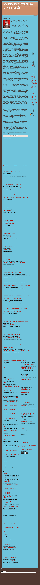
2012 (31, 111)
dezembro (33, 65)
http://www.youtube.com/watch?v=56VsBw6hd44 (27, 371)
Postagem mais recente (6, 165)
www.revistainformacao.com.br (25, 392)
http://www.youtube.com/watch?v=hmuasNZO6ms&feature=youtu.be (25, 389)
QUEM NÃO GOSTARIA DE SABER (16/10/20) (10, 233)
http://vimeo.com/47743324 (24, 435)
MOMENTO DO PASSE (7, 259)
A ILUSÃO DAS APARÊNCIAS (33, 86)
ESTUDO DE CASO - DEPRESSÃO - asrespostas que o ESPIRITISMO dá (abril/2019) (15, 282)
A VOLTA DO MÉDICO (33, 93)
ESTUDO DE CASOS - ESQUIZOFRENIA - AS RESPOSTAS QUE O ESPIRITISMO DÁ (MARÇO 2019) (17, 285)
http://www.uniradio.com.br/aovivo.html (26, 402)
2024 (31, 54)
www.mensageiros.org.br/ (24, 442)
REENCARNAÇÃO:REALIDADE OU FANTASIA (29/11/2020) (11, 213)
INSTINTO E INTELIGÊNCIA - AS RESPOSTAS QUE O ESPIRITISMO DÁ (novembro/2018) (15, 301)
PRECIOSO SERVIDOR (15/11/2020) (8, 220)
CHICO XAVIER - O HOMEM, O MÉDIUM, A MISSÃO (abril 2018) (12, 337)
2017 (31, 62)
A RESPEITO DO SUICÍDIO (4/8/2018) (9, 324)
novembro (33, 66)
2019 (31, 60)
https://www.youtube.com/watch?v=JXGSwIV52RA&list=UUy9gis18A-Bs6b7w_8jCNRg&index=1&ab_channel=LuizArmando (19, 226)
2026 (31, 52)
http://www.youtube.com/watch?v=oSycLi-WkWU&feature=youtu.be (26, 380)
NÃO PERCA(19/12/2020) (7, 207)
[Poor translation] (4, 571)
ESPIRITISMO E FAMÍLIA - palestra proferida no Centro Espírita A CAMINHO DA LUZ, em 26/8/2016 (11, 418)
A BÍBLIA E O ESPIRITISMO (7, 390)
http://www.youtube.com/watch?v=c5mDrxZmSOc (27, 364)
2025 (31, 53)
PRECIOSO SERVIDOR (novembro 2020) (9, 223)
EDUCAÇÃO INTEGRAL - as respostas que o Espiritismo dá (11, 454)
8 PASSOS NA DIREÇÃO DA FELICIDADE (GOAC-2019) (11, 269)
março (32, 105)
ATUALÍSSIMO (33, 81)
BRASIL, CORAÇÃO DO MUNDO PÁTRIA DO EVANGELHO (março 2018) (13, 344)
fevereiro (33, 106)
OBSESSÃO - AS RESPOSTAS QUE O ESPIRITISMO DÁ (11, 509)
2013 (31, 110)
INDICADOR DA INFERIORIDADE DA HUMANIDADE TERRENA (34, 102)
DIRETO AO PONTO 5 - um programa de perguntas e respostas (12, 334)
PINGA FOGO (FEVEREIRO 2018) (8, 347)
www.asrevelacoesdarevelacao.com (8, 181)
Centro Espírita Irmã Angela (7, 174)
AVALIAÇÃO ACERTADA (33, 90)
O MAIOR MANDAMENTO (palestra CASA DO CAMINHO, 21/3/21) (12, 187)
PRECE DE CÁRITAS (6, 534)
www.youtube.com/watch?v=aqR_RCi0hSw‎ (26, 414)
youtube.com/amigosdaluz (7, 492)
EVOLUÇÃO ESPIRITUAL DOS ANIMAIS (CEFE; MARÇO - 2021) (12, 194)
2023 (31, 55)
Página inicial (15, 165)
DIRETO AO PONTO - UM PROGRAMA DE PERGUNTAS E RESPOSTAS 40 (13, 298)
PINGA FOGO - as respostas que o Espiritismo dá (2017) (11, 382)
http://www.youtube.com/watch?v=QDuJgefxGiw (10, 560)
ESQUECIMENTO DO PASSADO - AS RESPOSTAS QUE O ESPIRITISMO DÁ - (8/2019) (15, 262)
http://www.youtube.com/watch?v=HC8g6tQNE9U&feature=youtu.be (25, 428)
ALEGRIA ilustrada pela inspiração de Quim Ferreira (10, 457)
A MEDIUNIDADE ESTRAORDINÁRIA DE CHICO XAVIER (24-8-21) (12, 171)
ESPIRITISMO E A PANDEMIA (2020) (8, 249)
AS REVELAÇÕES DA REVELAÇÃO (18, 6)
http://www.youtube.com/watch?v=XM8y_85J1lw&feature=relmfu (25, 406)
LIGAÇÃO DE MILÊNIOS (33, 77)
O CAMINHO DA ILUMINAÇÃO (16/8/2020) (9, 246)
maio (32, 73)
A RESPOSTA (33, 94)
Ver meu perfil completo (33, 116)
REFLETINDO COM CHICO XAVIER (33, 96)
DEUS (4, 531)
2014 (31, 109)
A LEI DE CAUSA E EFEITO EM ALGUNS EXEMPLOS (11, 506)
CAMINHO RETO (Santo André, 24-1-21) (9, 200)
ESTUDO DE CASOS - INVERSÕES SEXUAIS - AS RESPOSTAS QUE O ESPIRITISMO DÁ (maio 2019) (17, 275)
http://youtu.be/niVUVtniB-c (24, 424)
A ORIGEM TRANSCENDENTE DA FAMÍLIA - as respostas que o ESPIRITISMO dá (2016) (11, 430)
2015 (31, 64)
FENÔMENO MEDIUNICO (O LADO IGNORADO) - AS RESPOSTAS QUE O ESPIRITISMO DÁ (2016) (11, 435)
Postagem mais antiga (24, 165)
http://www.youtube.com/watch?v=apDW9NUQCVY (27, 367)
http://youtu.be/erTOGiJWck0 (25, 375)
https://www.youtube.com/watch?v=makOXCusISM (10, 557)
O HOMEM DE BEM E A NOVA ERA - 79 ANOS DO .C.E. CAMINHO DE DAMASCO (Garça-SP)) (16, 308)
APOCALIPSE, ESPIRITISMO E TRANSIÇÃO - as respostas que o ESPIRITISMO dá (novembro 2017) (17, 350)
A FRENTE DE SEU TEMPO (33, 99)
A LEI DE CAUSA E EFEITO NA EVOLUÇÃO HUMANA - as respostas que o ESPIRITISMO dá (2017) (16, 357)
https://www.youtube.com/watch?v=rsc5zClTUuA (10, 547)
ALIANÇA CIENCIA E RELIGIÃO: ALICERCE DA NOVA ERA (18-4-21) (12, 184)
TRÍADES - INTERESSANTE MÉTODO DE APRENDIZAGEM (33, 79)
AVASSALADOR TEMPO (33, 98)
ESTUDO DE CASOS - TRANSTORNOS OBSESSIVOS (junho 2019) (12, 272)
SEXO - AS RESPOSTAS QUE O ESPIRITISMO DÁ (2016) (11, 446)
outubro (33, 67)
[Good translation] (2, 571)
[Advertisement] (15, 161)
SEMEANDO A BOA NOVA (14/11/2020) (9, 210)
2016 (31, 63)
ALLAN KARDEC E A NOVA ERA (8, 236)
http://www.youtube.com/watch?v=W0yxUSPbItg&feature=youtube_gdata (26, 384)
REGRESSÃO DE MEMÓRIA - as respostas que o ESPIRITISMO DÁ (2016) (10, 410)
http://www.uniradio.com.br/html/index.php (26, 449)
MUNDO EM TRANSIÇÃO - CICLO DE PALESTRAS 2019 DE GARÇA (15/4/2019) (14, 288)
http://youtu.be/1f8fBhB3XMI (24, 417)
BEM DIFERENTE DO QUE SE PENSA (33, 75)
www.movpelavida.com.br (7, 544)
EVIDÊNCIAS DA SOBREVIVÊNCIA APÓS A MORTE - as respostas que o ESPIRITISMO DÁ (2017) (16, 360)
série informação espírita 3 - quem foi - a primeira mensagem (28, 413)
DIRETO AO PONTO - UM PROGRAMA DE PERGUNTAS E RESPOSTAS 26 (13, 311)
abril (32, 104)
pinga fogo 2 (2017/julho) (7, 363)
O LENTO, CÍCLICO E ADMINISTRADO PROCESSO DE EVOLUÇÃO (34, 83)
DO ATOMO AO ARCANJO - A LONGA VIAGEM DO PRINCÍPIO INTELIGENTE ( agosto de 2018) (16, 321)
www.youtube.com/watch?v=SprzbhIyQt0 (26, 421)
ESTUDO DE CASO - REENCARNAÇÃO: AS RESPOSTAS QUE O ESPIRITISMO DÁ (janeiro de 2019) (17, 295)
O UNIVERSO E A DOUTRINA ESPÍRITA (33, 88)
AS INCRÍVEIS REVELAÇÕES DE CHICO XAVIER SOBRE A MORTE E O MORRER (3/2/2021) (16, 197)
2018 (31, 61)
